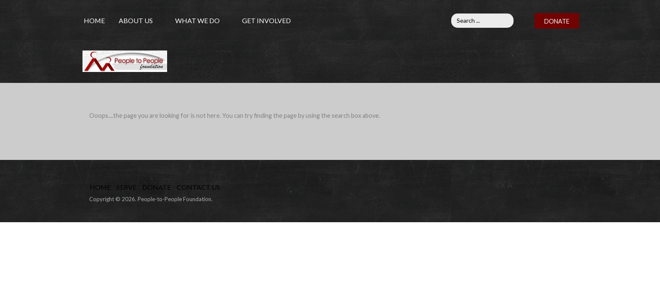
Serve (126, 187)
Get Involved (266, 20)
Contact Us (198, 187)
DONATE (557, 21)
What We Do (197, 20)
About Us (136, 20)
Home (94, 20)
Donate (156, 187)
